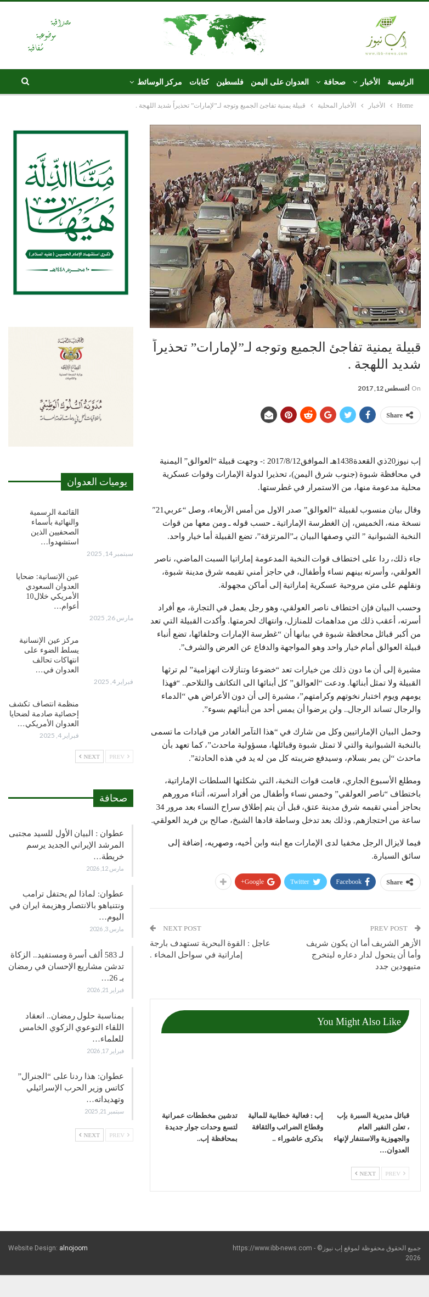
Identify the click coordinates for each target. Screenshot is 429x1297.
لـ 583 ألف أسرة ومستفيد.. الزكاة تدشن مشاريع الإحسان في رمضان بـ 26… (66, 966)
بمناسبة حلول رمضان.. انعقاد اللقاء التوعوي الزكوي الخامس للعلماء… (71, 1027)
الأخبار (370, 82)
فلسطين (230, 82)
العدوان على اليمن (280, 82)
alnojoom (73, 1248)
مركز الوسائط (160, 82)
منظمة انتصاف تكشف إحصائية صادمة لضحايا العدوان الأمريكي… (44, 714)
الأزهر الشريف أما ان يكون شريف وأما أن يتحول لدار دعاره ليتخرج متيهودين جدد (363, 955)
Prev (395, 1173)
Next (365, 1173)
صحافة (335, 82)
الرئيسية (400, 82)
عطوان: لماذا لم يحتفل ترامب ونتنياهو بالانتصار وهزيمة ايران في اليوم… (66, 905)
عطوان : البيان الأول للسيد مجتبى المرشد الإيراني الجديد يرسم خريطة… (66, 845)
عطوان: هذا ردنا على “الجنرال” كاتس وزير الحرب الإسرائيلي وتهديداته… (71, 1088)
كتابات (199, 82)
